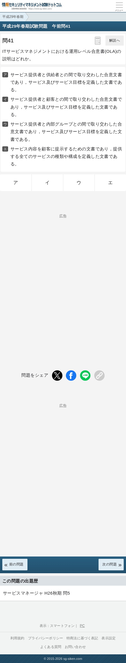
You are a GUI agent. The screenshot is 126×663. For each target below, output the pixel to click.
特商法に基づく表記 (82, 638)
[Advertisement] (63, 282)
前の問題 (16, 564)
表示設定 (108, 638)
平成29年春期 (12, 17)
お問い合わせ (75, 647)
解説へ (114, 40)
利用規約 (17, 638)
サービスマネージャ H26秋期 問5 (36, 593)
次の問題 (109, 564)
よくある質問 (50, 647)
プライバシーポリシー (45, 638)
